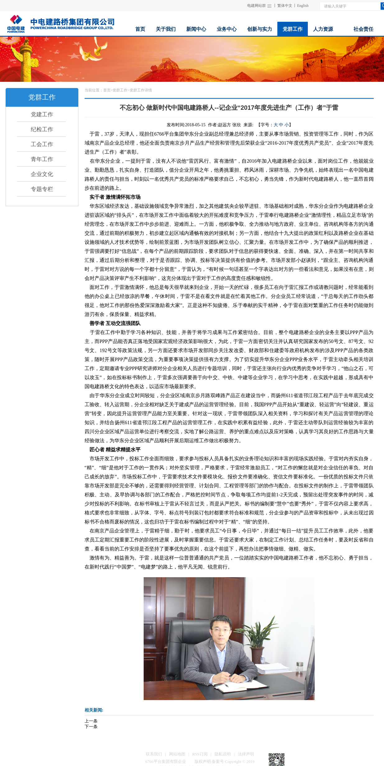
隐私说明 (223, 754)
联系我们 (154, 754)
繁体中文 (284, 5)
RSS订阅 (199, 754)
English (303, 5)
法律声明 (246, 754)
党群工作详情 (141, 90)
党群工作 (120, 90)
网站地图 (177, 754)
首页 (107, 90)
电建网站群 (256, 5)
